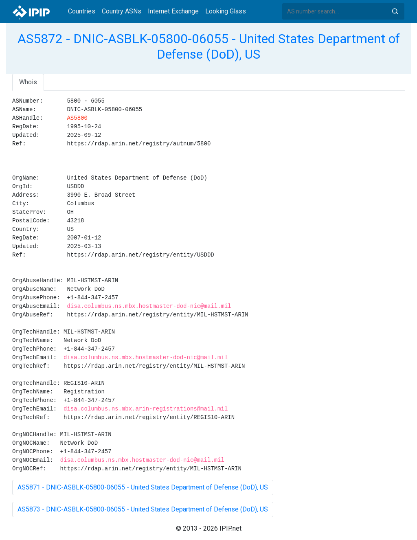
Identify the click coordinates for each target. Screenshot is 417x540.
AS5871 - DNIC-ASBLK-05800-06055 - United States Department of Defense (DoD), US (143, 487)
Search (395, 11)
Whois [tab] (28, 82)
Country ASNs (121, 11)
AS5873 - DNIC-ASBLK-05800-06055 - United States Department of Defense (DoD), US (143, 509)
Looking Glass (225, 11)
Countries (81, 11)
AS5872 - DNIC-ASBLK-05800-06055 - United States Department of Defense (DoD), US (209, 46)
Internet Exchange (173, 11)
